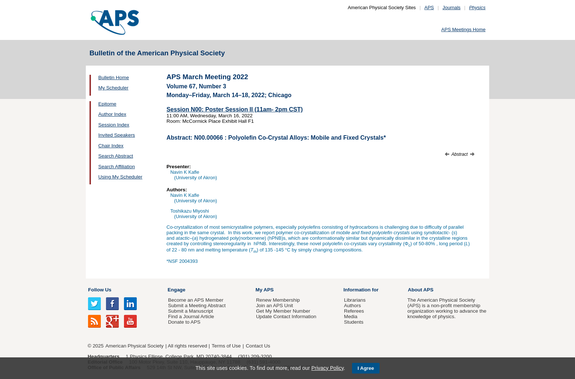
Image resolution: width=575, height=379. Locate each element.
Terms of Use (226, 346)
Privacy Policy (327, 368)
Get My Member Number (283, 311)
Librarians (355, 300)
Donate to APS (184, 322)
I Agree (366, 368)
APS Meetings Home (463, 29)
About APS (420, 289)
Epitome (107, 104)
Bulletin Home (113, 77)
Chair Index (111, 145)
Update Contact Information (286, 316)
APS (429, 7)
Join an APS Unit (274, 305)
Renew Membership (278, 300)
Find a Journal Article (191, 316)
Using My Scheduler (120, 177)
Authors (352, 305)
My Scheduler (113, 88)
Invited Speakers (116, 135)
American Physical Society (135, 346)
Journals (452, 7)
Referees (354, 311)
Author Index (112, 114)
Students (353, 322)
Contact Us (258, 346)
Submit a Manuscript (190, 311)
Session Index (113, 125)
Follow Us (99, 289)
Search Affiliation (116, 166)
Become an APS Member (195, 300)
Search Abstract (115, 156)
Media (351, 316)
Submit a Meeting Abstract (197, 305)
